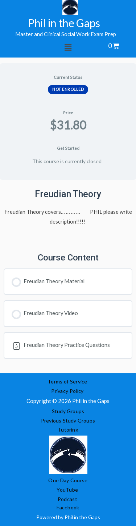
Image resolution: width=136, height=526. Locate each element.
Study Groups (68, 411)
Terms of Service (67, 381)
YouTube (67, 490)
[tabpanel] (68, 276)
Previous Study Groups (68, 420)
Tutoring (68, 430)
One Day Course (67, 480)
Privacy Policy (68, 391)
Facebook (68, 507)
